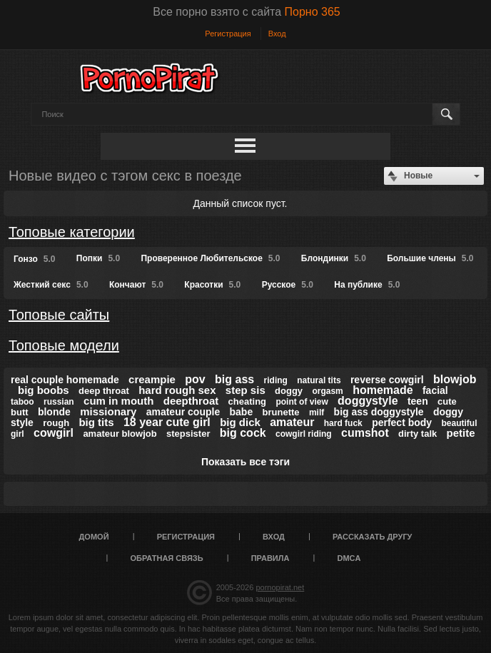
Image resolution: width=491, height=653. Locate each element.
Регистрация (227, 33)
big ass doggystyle (379, 411)
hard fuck (343, 423)
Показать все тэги (245, 461)
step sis (245, 390)
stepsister (188, 433)
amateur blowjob (119, 433)
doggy (289, 390)
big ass (234, 379)
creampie (152, 379)
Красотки (212, 285)
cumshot (365, 433)
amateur (292, 422)
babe (241, 411)
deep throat (104, 390)
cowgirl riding (303, 434)
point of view (301, 402)
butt (20, 412)
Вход (277, 33)
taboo (22, 402)
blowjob (454, 379)
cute (447, 401)
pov (195, 379)
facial (435, 390)
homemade (382, 390)
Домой (94, 536)
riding (276, 380)
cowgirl (54, 433)
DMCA (348, 558)
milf (316, 412)
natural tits (318, 380)
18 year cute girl (167, 422)
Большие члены (430, 258)
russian (59, 402)
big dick (240, 422)
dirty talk (417, 433)
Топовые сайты (59, 315)
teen (418, 401)
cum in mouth (118, 401)
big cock (243, 433)
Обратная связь (167, 558)
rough (56, 422)
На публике (367, 285)
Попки (98, 258)
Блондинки (333, 258)
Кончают (136, 285)
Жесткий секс (51, 285)
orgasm (327, 391)
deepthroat (191, 401)
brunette (281, 412)
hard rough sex (177, 390)
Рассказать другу (372, 536)
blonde (54, 411)
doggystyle (368, 401)
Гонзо (34, 259)
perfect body (402, 422)
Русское (287, 285)
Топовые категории (72, 232)
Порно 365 (312, 12)
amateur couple (183, 411)
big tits (96, 422)
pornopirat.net (279, 587)
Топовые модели (64, 345)
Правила (270, 558)
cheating (247, 401)
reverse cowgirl (387, 379)
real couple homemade (65, 379)
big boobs (43, 390)
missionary (108, 411)
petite (461, 433)
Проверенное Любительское (210, 258)
